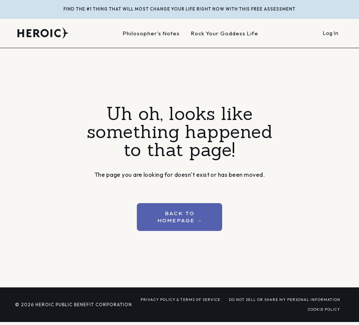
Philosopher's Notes (151, 33)
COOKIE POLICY (324, 309)
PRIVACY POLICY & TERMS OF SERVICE (180, 299)
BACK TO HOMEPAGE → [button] (179, 216)
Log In (330, 33)
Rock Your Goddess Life (224, 33)
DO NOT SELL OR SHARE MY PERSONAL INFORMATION (284, 299)
